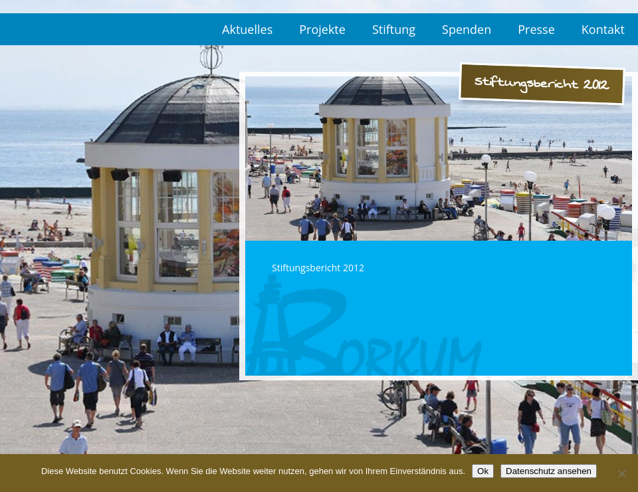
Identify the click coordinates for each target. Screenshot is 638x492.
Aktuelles (247, 29)
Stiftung (393, 29)
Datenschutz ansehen (548, 471)
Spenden (466, 29)
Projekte (322, 29)
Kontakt (603, 29)
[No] (621, 473)
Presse (536, 29)
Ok (482, 471)
